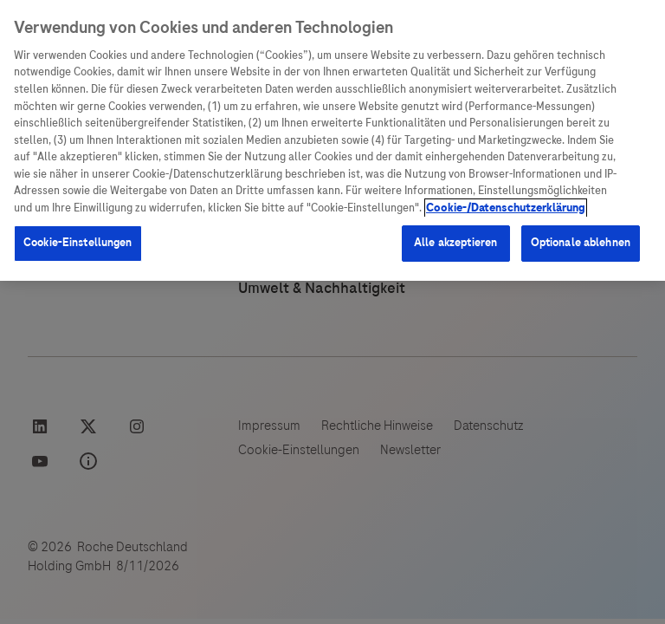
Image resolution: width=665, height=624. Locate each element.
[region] (332, 140)
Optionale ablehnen (580, 242)
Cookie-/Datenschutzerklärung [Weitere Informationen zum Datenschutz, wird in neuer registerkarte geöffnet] (505, 208)
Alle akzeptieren (455, 242)
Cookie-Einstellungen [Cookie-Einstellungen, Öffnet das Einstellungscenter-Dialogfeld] (77, 242)
